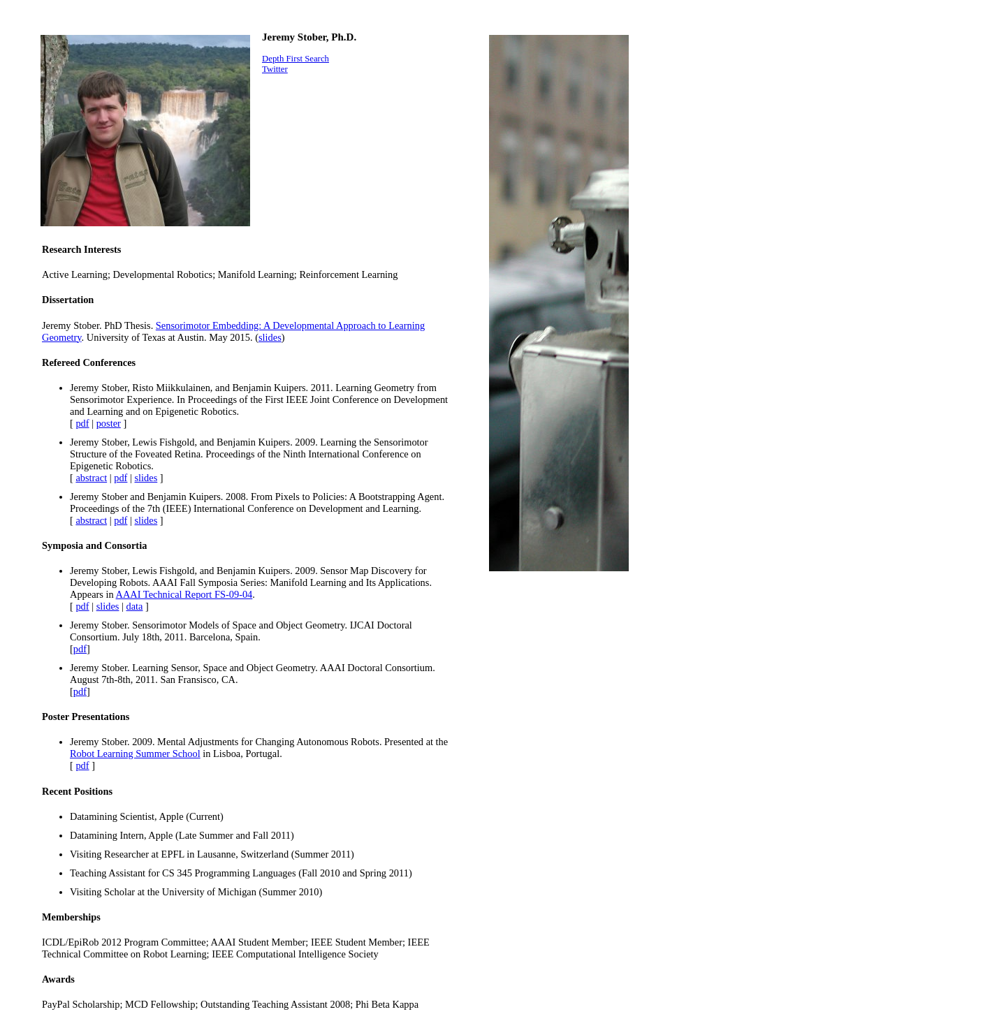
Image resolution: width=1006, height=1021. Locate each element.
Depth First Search (295, 59)
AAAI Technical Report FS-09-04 (184, 594)
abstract (91, 477)
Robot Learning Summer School (135, 753)
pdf (82, 423)
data (134, 606)
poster (108, 423)
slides (270, 337)
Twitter (275, 69)
